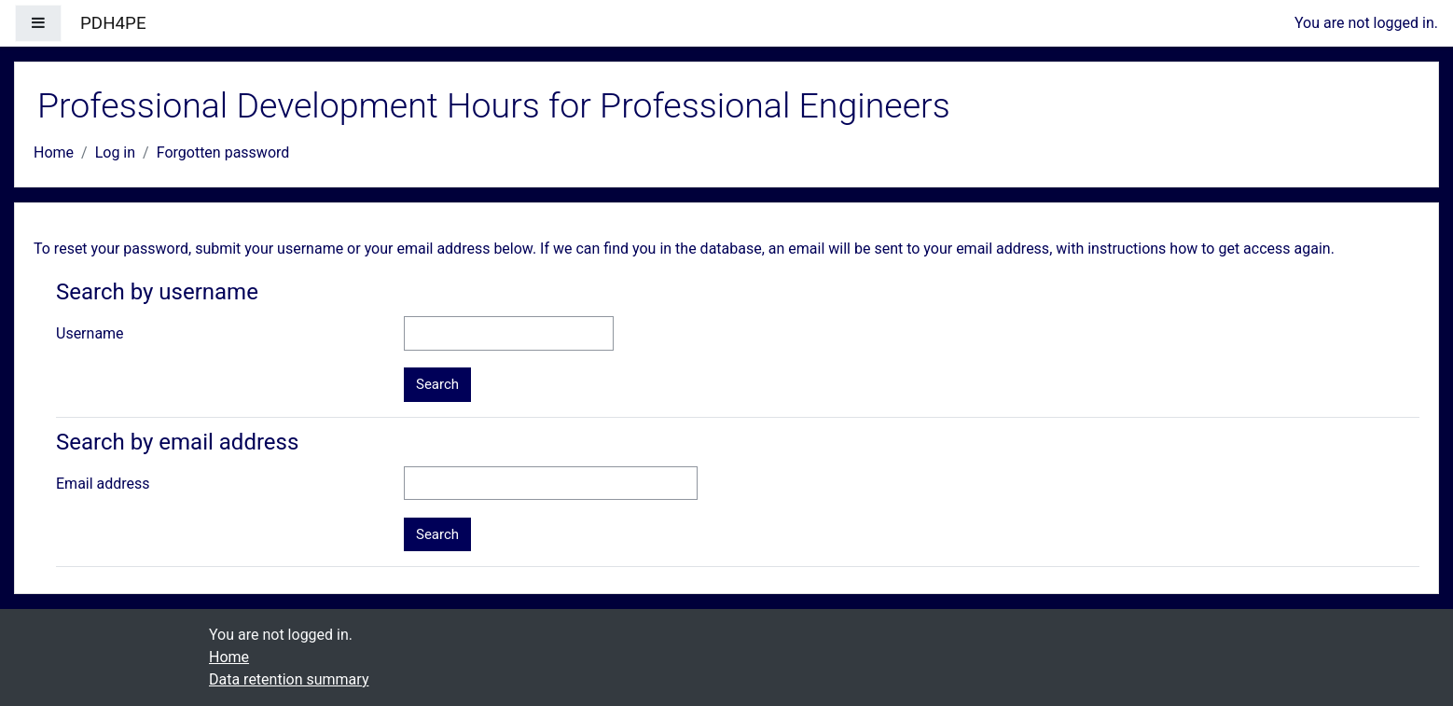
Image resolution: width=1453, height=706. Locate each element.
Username (90, 333)
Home (54, 152)
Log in (115, 152)
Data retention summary (288, 679)
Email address (103, 483)
